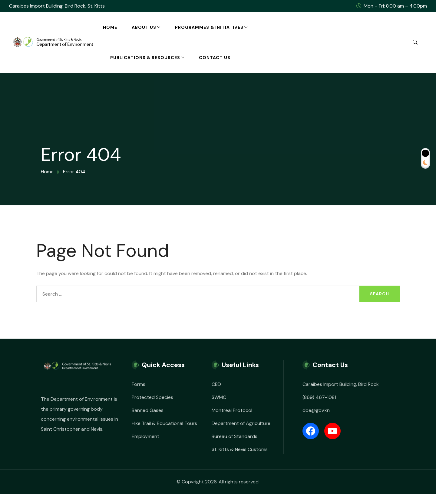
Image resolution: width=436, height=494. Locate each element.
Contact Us (214, 57)
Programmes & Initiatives (209, 27)
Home (110, 27)
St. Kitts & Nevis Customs (240, 449)
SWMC (219, 397)
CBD (216, 384)
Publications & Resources (145, 57)
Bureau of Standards (234, 436)
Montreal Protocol (232, 410)
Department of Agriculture (241, 423)
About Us (144, 27)
